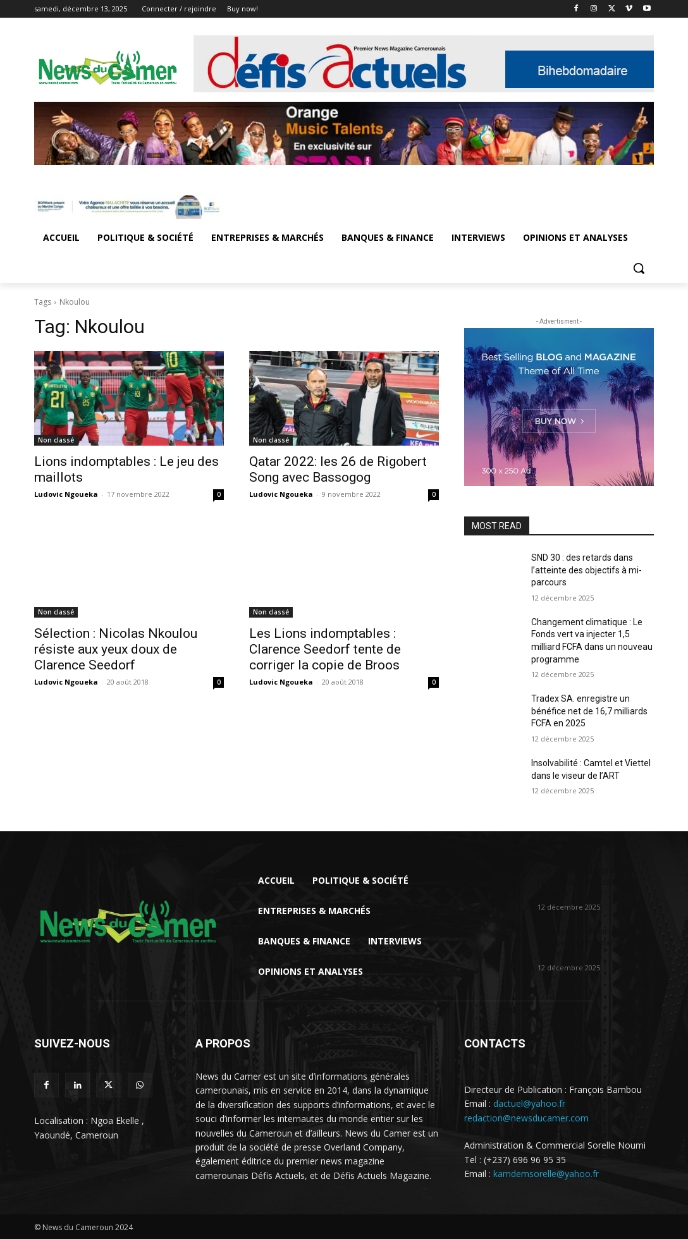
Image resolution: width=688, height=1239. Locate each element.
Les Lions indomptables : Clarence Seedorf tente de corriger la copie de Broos (325, 649)
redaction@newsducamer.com (526, 1118)
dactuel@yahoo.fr (529, 1103)
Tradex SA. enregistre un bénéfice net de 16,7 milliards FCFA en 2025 (589, 710)
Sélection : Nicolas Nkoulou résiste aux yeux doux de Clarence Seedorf (115, 649)
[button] (639, 268)
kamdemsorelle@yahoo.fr (546, 1174)
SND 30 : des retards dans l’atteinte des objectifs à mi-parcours (586, 569)
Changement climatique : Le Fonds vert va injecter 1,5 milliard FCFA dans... (595, 943)
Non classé (56, 440)
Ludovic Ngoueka (66, 494)
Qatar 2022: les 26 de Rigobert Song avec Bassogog (338, 469)
